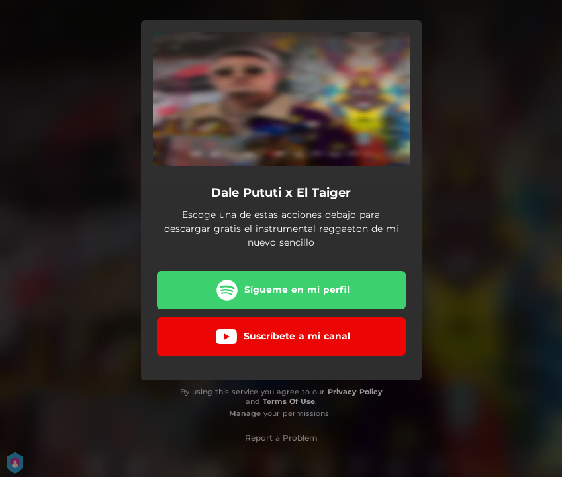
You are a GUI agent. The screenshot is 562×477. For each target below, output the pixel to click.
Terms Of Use (289, 401)
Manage (245, 413)
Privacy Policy (355, 391)
